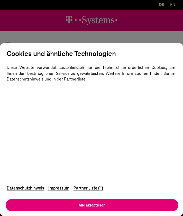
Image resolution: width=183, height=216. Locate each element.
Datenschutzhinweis (25, 188)
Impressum (58, 188)
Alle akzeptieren (92, 205)
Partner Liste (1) (88, 188)
